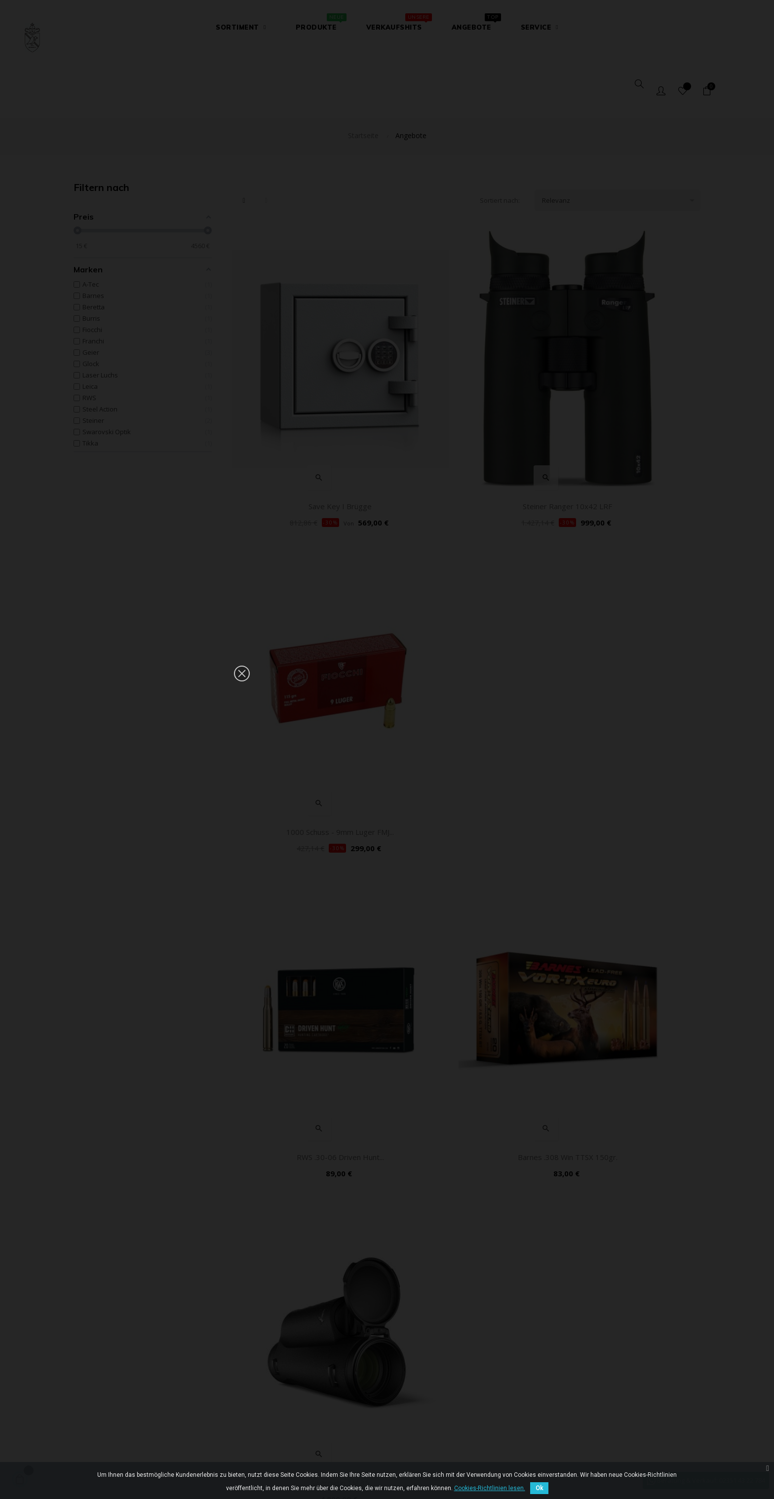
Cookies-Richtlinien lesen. (489, 1488)
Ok (539, 1488)
